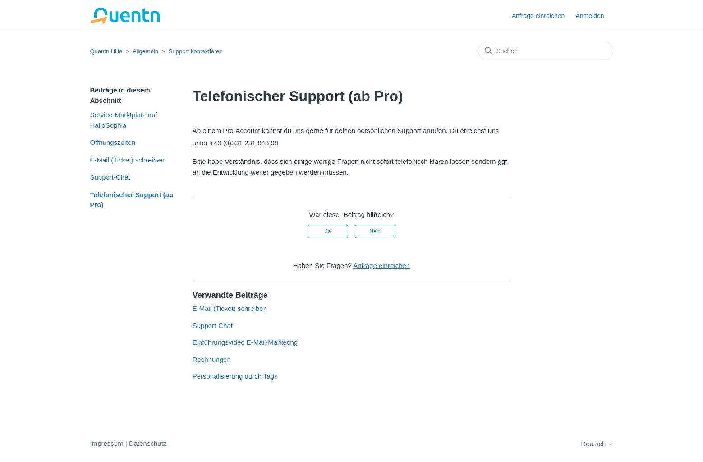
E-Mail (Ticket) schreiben (127, 160)
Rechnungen (212, 359)
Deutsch (597, 444)
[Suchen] (545, 51)
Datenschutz (147, 443)
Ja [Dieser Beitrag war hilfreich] (328, 231)
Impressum (107, 443)
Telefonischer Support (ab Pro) (132, 200)
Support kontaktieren (196, 51)
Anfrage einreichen (538, 15)
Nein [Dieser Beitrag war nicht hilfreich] (375, 231)
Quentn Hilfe (106, 51)
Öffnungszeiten (113, 142)
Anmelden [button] (589, 15)
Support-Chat (110, 177)
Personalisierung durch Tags (235, 376)
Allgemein (145, 51)
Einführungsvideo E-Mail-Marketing (245, 342)
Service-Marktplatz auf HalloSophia (123, 120)
